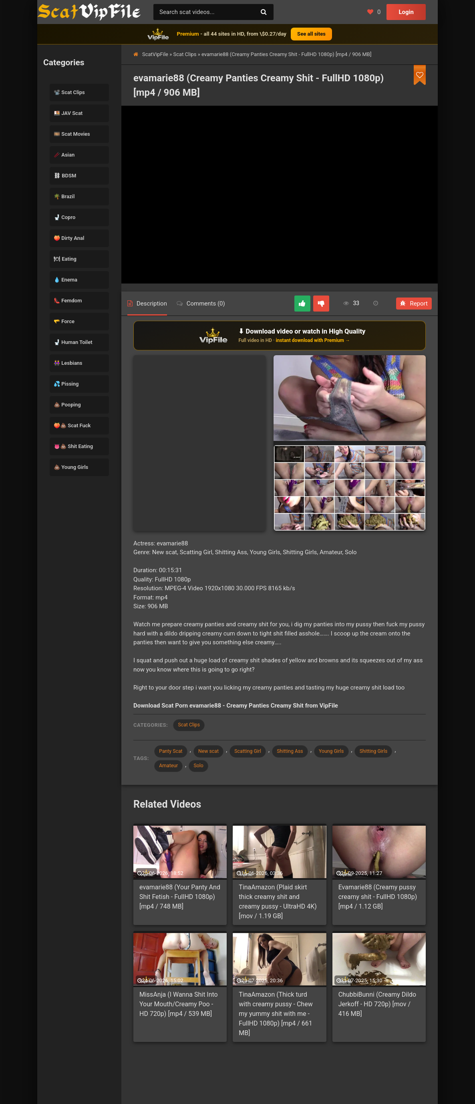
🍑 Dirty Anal (69, 238)
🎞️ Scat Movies (72, 134)
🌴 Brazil (64, 196)
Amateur (170, 768)
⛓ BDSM (65, 176)
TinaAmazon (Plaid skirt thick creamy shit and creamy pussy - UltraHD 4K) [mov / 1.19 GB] (277, 905)
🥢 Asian (64, 155)
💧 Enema (65, 280)
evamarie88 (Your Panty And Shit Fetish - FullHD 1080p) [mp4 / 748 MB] (179, 900)
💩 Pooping (67, 405)
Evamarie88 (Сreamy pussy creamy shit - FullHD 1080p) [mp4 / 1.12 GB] (377, 900)
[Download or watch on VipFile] (279, 335)
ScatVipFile (155, 54)
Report (414, 303)
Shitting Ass (302, 753)
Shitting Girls (394, 753)
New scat (214, 753)
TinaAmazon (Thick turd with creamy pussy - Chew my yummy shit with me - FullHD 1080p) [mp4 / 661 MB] (275, 1017)
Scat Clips (185, 54)
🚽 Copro (64, 217)
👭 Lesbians (68, 363)
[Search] (264, 12)
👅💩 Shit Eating (73, 446)
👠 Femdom (68, 301)
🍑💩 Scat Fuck (72, 425)
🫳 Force (64, 321)
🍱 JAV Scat (68, 113)
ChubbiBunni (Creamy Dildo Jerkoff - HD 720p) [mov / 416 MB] (377, 1007)
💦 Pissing (66, 384)
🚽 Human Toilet (73, 342)
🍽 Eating (65, 259)
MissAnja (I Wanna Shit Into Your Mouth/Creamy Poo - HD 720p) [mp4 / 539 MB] (178, 1007)
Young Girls (348, 753)
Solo (203, 768)
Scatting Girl (257, 753)
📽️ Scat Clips (69, 92)
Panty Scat (172, 753)
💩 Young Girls (71, 467)
